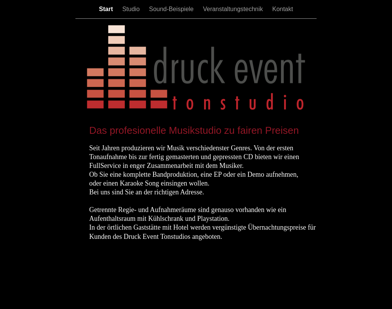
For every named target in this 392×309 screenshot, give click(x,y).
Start (107, 9)
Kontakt (282, 9)
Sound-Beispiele (172, 9)
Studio (131, 9)
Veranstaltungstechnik (234, 9)
